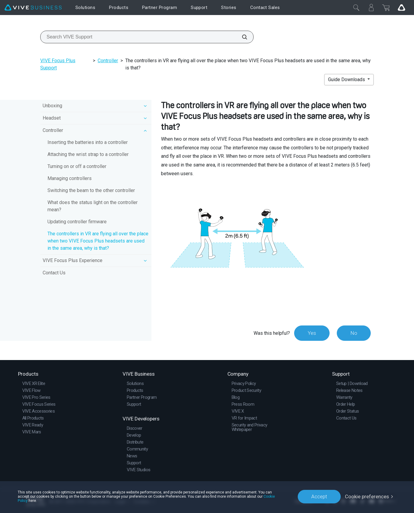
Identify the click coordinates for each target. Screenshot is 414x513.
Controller (108, 60)
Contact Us (54, 273)
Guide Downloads (347, 79)
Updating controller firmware (77, 221)
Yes (312, 333)
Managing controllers (69, 178)
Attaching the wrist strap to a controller (88, 154)
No (353, 333)
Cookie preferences (367, 496)
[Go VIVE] (401, 7)
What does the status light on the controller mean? (92, 206)
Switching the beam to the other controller (91, 190)
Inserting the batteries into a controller (87, 142)
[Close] (356, 7)
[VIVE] (33, 8)
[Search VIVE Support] (241, 37)
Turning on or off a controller (76, 166)
